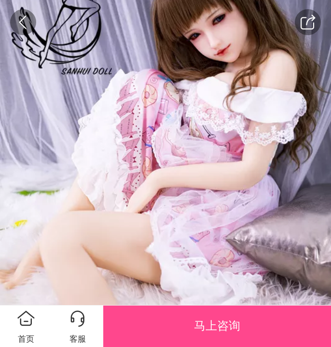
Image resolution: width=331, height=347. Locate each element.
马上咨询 (217, 326)
